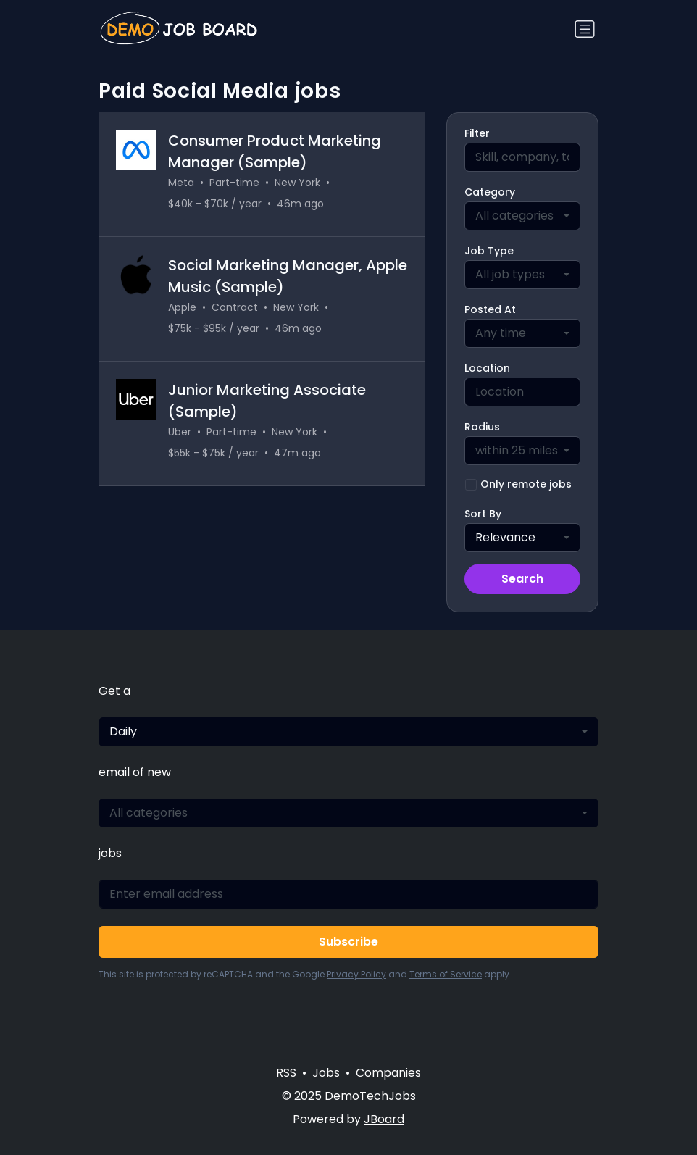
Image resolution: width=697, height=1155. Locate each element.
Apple (182, 307)
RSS (286, 1072)
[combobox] (522, 215)
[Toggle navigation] (584, 29)
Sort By (482, 513)
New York (297, 182)
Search (522, 578)
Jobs (326, 1072)
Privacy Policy (356, 974)
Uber (179, 432)
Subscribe (348, 941)
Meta (181, 182)
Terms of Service (445, 974)
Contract (235, 307)
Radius (482, 427)
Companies (388, 1072)
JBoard (384, 1119)
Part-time (234, 182)
